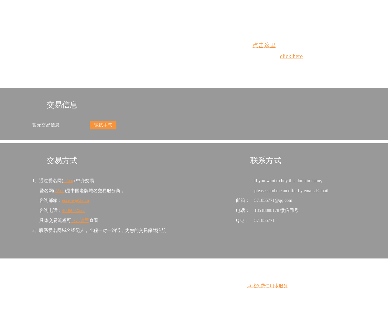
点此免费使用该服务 (267, 285)
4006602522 (73, 210)
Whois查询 (177, 68)
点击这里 (264, 45)
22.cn (68, 180)
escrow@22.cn (75, 200)
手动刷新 (212, 68)
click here (291, 56)
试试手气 (103, 125)
